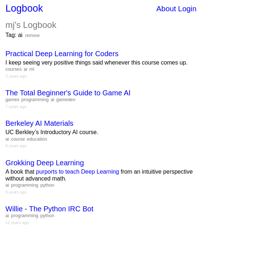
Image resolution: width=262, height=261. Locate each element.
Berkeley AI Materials (39, 123)
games (12, 99)
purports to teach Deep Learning (77, 172)
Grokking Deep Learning (44, 163)
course (18, 139)
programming (34, 99)
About (166, 8)
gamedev (65, 99)
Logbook (24, 8)
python (47, 185)
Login (187, 8)
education (37, 139)
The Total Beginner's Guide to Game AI (68, 93)
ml (31, 69)
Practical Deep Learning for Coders (61, 54)
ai (25, 69)
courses (13, 69)
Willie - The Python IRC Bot (49, 209)
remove (32, 35)
